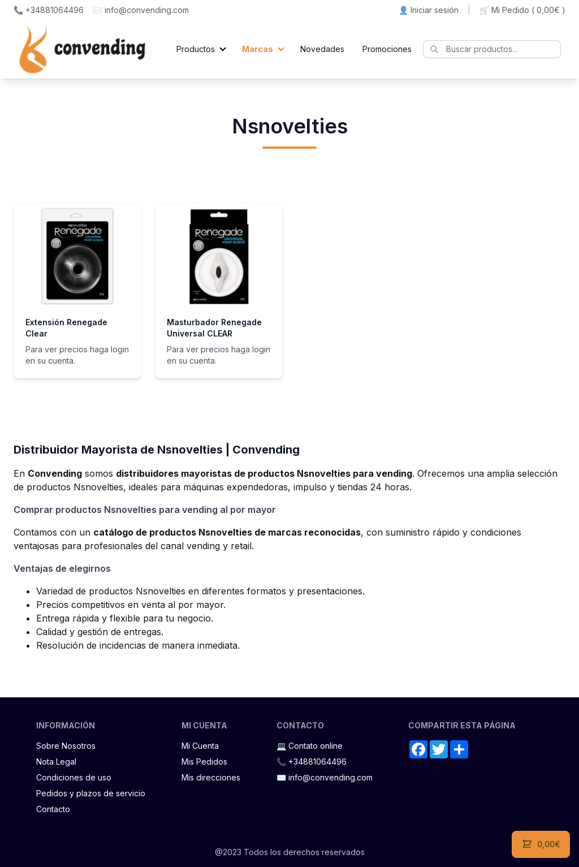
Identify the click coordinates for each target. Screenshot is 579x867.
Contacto (53, 809)
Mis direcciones (211, 777)
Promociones (387, 49)
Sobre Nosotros (66, 745)
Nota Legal (56, 761)
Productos (195, 49)
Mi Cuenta (200, 745)
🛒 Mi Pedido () (522, 10)
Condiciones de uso (73, 777)
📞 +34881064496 (49, 10)
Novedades (322, 49)
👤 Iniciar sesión (429, 10)
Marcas (257, 49)
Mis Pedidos (204, 761)
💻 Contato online (309, 745)
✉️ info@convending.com (141, 10)
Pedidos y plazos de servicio (90, 793)
